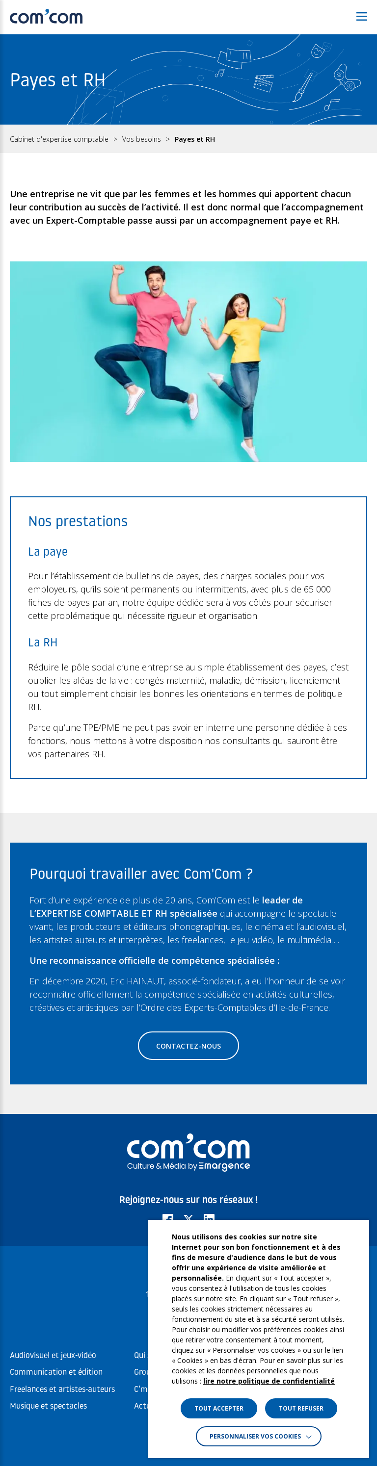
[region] (188, 139)
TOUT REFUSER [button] (301, 1408)
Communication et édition (56, 1372)
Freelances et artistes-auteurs (62, 1390)
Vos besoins (141, 139)
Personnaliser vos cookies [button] (255, 1436)
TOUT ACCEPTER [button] (218, 1408)
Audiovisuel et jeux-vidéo (53, 1356)
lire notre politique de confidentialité (269, 1381)
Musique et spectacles (48, 1406)
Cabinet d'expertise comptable (59, 139)
